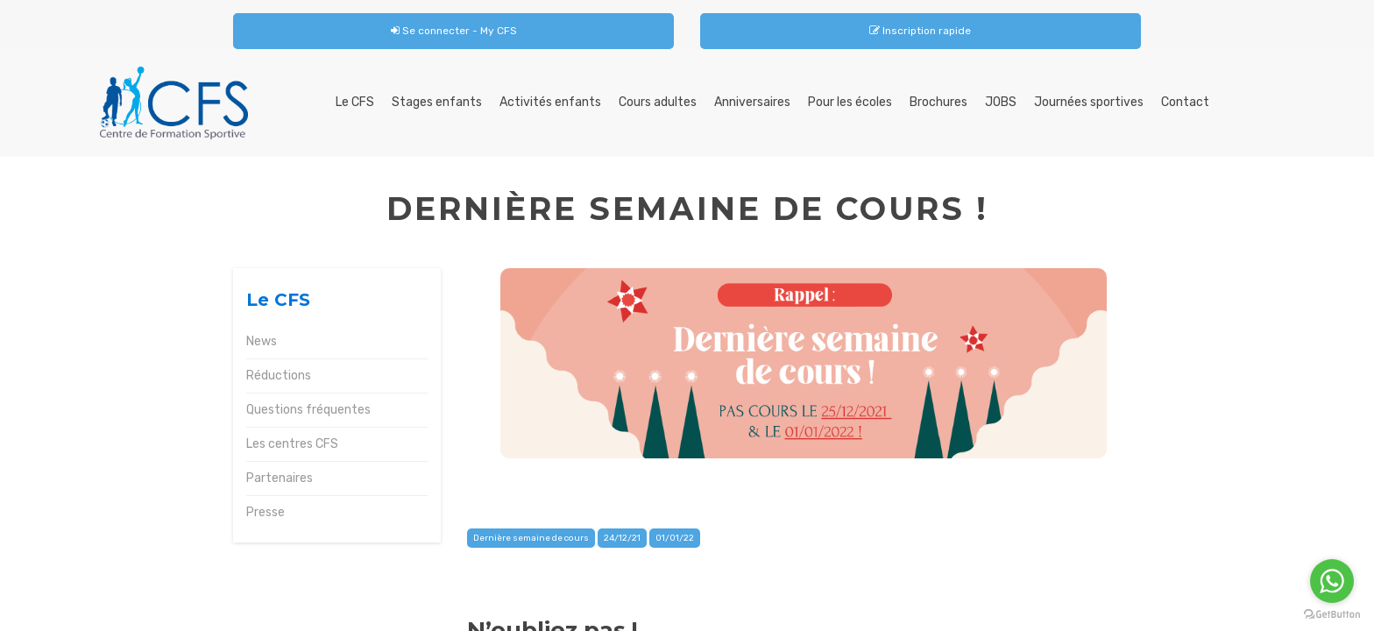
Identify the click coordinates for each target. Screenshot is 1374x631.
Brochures (938, 102)
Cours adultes (658, 102)
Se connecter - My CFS (454, 31)
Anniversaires (752, 102)
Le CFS (355, 102)
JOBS (1000, 102)
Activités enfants (550, 102)
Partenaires (279, 478)
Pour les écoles (850, 102)
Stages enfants (437, 102)
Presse (265, 512)
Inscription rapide (920, 31)
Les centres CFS (292, 443)
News (261, 341)
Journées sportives (1089, 102)
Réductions (278, 375)
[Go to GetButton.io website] (1332, 614)
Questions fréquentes (308, 409)
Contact (1185, 102)
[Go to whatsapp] (1332, 581)
